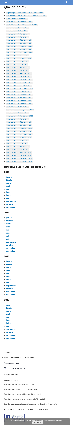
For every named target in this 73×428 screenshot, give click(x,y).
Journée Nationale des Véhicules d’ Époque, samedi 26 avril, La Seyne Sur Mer (31, 404)
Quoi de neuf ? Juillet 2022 (19, 58)
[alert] (36, 368)
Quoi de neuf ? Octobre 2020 (19, 101)
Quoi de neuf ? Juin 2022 (18, 61)
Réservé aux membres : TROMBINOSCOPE (20, 357)
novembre (10, 207)
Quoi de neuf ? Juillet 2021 (19, 92)
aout (8, 283)
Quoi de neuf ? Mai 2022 (17, 64)
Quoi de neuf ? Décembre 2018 (19, 158)
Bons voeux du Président (17, 19)
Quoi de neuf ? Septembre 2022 (20, 52)
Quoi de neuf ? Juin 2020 (18, 113)
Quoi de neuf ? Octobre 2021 (19, 85)
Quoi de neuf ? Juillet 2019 (19, 137)
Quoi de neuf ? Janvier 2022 (19, 76)
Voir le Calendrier (11, 375)
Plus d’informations (56, 420)
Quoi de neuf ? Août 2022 (18, 55)
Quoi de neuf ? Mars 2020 (18, 119)
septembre (11, 201)
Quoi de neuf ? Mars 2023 (18, 37)
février (9, 180)
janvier (9, 305)
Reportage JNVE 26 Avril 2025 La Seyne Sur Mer (21, 389)
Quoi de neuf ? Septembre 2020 (20, 104)
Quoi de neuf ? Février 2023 (19, 40)
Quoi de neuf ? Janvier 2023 (19, 43)
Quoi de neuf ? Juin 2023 (18, 28)
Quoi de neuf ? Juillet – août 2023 (22, 25)
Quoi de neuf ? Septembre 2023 (20, 22)
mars (8, 183)
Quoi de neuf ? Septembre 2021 (20, 89)
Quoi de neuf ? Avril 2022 (18, 67)
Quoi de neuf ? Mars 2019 (18, 149)
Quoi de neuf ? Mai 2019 (17, 143)
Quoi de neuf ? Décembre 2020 (19, 95)
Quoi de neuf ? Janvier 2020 (19, 125)
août (8, 198)
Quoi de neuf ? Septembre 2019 (20, 134)
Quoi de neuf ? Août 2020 (18, 107)
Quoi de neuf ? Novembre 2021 (19, 82)
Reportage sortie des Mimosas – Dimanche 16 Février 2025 (24, 399)
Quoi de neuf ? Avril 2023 (18, 34)
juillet (9, 195)
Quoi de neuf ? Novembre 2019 (19, 128)
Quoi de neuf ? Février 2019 (19, 152)
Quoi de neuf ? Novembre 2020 (19, 98)
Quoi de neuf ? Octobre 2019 (19, 131)
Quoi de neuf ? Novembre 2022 (19, 46)
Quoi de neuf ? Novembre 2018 (19, 161)
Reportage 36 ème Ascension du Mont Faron (25, 13)
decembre (10, 338)
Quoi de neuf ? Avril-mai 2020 (20, 116)
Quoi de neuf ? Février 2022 (19, 73)
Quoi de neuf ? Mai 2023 (17, 31)
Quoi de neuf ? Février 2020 (19, 122)
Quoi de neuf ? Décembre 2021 (19, 79)
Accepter (37, 422)
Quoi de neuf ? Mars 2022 (18, 70)
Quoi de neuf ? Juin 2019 (18, 140)
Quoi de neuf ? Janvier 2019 (19, 155)
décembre (10, 251)
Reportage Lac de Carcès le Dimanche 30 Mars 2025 (22, 394)
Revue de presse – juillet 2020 (20, 110)
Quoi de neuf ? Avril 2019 (18, 146)
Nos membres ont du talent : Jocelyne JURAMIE (27, 16)
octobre (9, 204)
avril (8, 270)
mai (7, 230)
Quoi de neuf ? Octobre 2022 (19, 49)
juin (8, 192)
